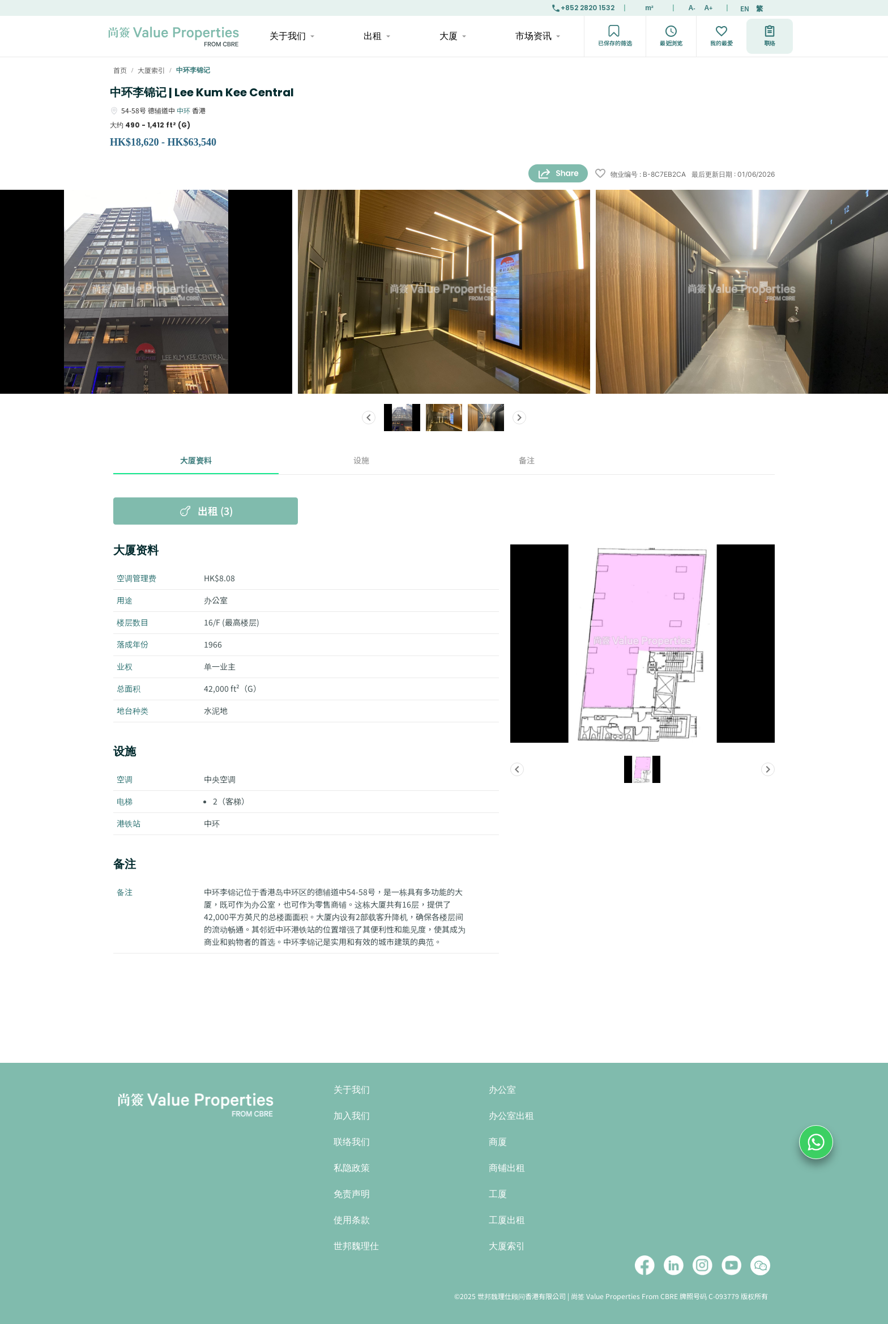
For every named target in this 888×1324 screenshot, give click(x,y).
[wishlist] (600, 174)
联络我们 (352, 1141)
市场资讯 (537, 36)
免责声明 (352, 1193)
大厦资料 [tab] (196, 460)
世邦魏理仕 (356, 1246)
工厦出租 (507, 1220)
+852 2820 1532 (582, 8)
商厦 (498, 1141)
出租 (376, 36)
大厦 (452, 36)
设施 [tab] (361, 460)
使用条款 (352, 1220)
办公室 (502, 1089)
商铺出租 (507, 1167)
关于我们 (291, 36)
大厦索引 (507, 1246)
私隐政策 (352, 1167)
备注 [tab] (526, 460)
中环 (183, 110)
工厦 (498, 1193)
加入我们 (352, 1115)
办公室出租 (511, 1115)
